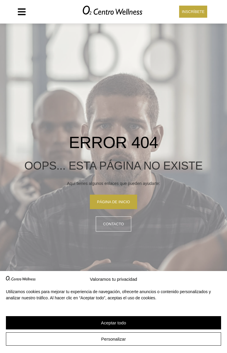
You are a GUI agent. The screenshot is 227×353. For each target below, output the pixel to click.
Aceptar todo (113, 322)
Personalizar (113, 338)
